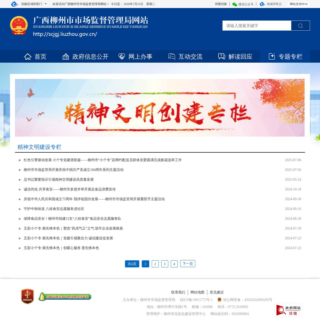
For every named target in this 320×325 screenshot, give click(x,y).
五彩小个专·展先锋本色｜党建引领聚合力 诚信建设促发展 (68, 238)
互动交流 (185, 56)
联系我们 (178, 292)
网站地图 (197, 292)
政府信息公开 (85, 56)
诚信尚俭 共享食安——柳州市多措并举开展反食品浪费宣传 (70, 189)
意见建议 (217, 292)
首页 (35, 56)
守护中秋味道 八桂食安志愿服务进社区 (54, 209)
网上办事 (135, 56)
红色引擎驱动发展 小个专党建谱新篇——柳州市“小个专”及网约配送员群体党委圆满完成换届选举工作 (103, 160)
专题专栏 (285, 56)
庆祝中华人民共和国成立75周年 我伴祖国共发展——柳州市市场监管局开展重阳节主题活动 (94, 199)
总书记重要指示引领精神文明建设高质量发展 (59, 179)
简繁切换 (221, 4)
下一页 (187, 264)
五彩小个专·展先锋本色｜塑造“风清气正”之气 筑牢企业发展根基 (73, 228)
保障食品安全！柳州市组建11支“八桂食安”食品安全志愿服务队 (72, 219)
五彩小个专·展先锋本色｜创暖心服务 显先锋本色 (61, 248)
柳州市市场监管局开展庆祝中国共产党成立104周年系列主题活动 (74, 170)
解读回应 (235, 56)
